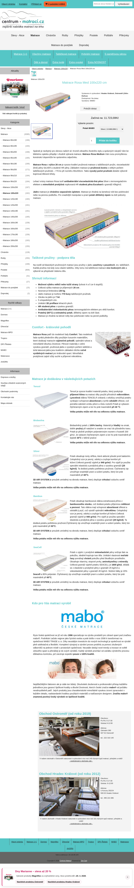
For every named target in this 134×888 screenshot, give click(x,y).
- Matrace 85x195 (15, 158)
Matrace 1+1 (20, 54)
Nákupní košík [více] (15, 107)
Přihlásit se (36, 4)
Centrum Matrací (65, 861)
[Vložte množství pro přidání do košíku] (93, 141)
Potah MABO (89, 128)
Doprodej (84, 45)
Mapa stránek (6, 403)
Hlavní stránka (8, 4)
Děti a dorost (41, 62)
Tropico (4, 338)
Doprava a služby (8, 377)
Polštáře (108, 35)
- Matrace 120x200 (15, 205)
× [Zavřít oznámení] (127, 877)
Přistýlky (78, 35)
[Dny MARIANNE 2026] (15, 88)
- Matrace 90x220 (15, 181)
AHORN (4, 362)
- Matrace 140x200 (15, 217)
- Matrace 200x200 (15, 246)
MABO (3, 350)
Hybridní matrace (90, 54)
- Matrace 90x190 (15, 164)
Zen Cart (84, 861)
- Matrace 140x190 (15, 211)
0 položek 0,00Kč (55, 4)
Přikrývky (124, 35)
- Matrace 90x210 (15, 175)
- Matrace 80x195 (15, 146)
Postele (94, 35)
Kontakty (23, 4)
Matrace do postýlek (62, 45)
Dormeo (4, 314)
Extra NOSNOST (97, 62)
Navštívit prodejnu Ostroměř (30, 882)
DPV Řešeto (6, 344)
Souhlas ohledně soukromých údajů (13, 384)
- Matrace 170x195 (15, 234)
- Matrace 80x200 (15, 152)
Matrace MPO (7, 332)
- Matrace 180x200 (15, 240)
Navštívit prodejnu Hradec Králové (64, 882)
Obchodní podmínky (9, 391)
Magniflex (5, 321)
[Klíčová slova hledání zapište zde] (103, 4)
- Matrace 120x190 (15, 199)
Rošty (65, 35)
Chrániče (51, 35)
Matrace (48, 68)
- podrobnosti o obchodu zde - (81, 761)
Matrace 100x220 (61, 68)
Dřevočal (4, 326)
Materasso (5, 356)
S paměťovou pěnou (115, 54)
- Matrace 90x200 (15, 169)
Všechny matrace (41, 54)
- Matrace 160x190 (15, 222)
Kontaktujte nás (7, 397)
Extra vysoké (76, 62)
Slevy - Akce (17, 35)
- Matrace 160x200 (15, 228)
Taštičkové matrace (66, 54)
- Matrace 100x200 (15, 187)
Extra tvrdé (58, 62)
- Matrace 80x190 (15, 140)
